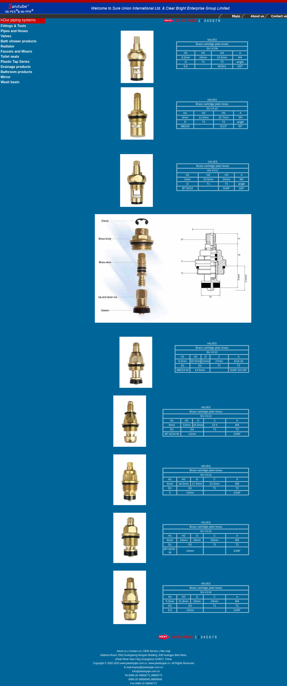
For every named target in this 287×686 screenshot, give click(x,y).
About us (122, 651)
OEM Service (150, 651)
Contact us (135, 651)
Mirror (5, 77)
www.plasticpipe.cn (159, 663)
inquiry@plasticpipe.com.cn (147, 667)
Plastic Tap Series (15, 61)
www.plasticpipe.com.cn (133, 663)
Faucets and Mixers (16, 51)
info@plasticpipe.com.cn (146, 671)
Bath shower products (19, 41)
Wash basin (10, 82)
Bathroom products (16, 72)
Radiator (7, 46)
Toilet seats (10, 56)
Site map (165, 651)
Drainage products (16, 67)
